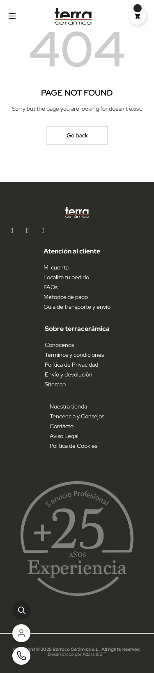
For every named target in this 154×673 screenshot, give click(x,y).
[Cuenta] (21, 633)
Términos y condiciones (74, 354)
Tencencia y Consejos (77, 416)
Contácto (62, 426)
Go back (77, 135)
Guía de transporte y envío (77, 306)
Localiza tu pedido (66, 277)
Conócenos (59, 345)
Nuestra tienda (68, 406)
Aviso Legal (64, 436)
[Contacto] (21, 656)
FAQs (50, 287)
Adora (89, 654)
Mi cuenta (56, 267)
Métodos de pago (66, 297)
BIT (102, 654)
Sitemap (55, 384)
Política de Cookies (73, 445)
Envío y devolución (68, 374)
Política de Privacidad (71, 364)
